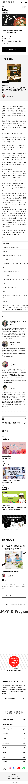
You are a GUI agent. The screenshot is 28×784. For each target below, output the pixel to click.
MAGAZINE (6, 743)
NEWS (4, 747)
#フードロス (4, 584)
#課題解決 (18, 586)
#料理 (10, 584)
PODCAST (5, 762)
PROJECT (5, 733)
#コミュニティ (5, 586)
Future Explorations (8, 729)
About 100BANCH (8, 719)
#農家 (23, 584)
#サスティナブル (16, 584)
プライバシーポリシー (14, 782)
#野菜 (23, 586)
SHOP (4, 752)
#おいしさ (12, 586)
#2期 (3, 588)
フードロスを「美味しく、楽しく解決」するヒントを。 (13, 547)
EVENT (4, 738)
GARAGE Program (8, 724)
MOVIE (4, 757)
